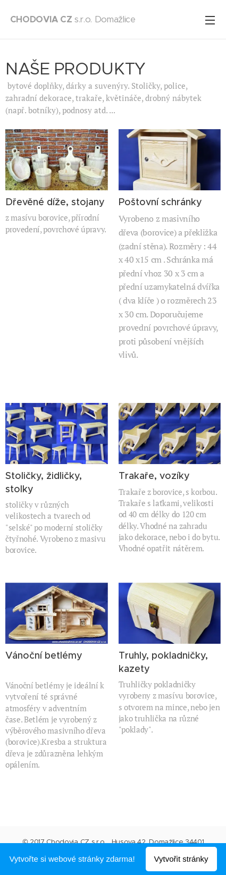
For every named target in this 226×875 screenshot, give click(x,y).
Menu (210, 20)
